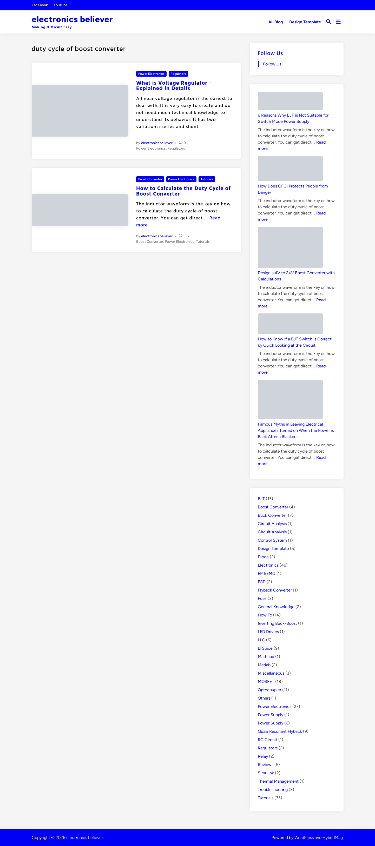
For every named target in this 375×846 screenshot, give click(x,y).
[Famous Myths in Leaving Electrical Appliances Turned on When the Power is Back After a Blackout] (290, 400)
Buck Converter (272, 515)
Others (264, 698)
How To (265, 615)
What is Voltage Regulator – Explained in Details (174, 85)
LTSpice (265, 648)
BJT (261, 498)
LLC (261, 639)
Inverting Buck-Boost (277, 623)
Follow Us (270, 53)
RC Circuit (267, 739)
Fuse (262, 598)
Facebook (40, 5)
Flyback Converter (275, 590)
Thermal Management (278, 781)
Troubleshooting (273, 789)
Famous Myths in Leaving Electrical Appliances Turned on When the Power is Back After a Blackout (296, 430)
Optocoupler (269, 689)
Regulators (178, 74)
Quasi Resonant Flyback (280, 731)
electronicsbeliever (157, 143)
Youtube (61, 5)
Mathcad (266, 656)
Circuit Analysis (272, 523)
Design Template (305, 21)
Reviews (265, 764)
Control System (272, 540)
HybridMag (333, 837)
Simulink (266, 772)
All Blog (275, 21)
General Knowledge (276, 606)
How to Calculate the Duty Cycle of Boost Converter (183, 191)
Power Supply (270, 714)
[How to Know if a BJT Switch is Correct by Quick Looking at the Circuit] (290, 324)
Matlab (264, 664)
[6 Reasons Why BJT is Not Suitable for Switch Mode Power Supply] (290, 102)
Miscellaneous (271, 673)
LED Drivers (268, 631)
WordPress (304, 837)
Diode (263, 556)
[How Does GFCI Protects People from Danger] (290, 169)
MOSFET (266, 681)
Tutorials (207, 179)
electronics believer (72, 19)
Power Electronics (151, 74)
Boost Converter (150, 179)
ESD (262, 581)
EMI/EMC (266, 573)
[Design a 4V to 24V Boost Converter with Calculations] (290, 248)
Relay (263, 756)
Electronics (268, 565)
